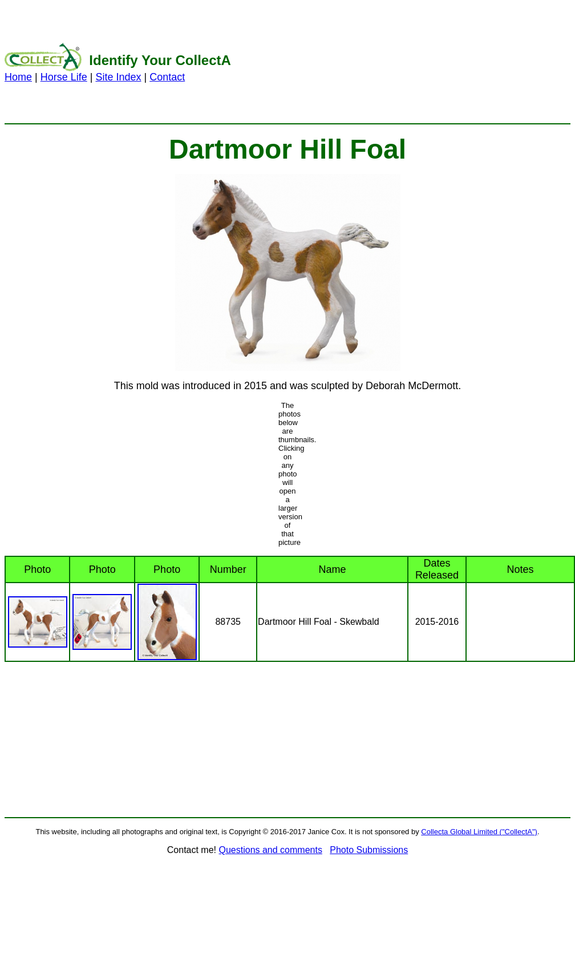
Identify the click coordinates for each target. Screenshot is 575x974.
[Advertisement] (455, 62)
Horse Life (64, 77)
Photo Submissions (369, 850)
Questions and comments (270, 850)
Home (18, 77)
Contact (167, 77)
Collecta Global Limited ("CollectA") (479, 831)
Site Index (118, 77)
